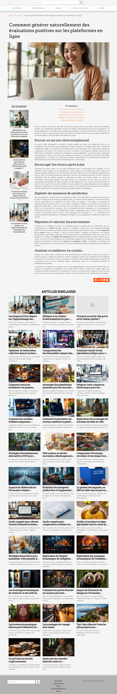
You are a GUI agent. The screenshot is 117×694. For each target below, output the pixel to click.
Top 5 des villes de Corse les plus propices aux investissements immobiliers (92, 627)
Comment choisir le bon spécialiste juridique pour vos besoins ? (92, 353)
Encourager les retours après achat (71, 112)
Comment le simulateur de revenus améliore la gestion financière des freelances (57, 422)
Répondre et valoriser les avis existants (71, 117)
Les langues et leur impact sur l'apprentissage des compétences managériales (19, 227)
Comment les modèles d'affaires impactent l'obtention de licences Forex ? (24, 423)
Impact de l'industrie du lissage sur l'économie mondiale (89, 593)
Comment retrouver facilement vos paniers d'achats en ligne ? (21, 387)
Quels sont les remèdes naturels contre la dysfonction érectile (55, 661)
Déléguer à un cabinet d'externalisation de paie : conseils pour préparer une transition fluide (57, 320)
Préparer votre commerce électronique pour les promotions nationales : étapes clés (90, 388)
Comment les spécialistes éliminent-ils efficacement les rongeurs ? (19, 164)
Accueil (9, 15)
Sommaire (73, 105)
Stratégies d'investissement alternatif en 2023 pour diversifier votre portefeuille (24, 456)
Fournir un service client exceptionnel (71, 109)
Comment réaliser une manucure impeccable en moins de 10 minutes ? (19, 196)
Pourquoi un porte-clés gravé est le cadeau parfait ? (92, 317)
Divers (101, 8)
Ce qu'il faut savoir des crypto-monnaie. (21, 660)
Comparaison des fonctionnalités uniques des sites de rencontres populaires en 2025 (57, 354)
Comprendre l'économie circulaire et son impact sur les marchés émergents (91, 456)
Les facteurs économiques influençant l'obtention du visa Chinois (23, 627)
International (38, 8)
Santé (58, 8)
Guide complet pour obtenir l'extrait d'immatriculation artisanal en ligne (23, 524)
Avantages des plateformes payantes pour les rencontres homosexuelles (58, 387)
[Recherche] (56, 2)
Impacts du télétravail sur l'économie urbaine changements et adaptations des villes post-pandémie (24, 491)
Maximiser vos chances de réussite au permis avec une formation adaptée (19, 133)
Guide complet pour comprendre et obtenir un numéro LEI (56, 524)
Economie (17, 8)
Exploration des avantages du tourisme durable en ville (92, 420)
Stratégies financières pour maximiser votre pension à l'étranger (23, 559)
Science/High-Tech (79, 8)
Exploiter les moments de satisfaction (71, 115)
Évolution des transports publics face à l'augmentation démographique (58, 490)
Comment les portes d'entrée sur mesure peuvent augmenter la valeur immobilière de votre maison (58, 594)
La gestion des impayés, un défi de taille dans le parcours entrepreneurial (92, 490)
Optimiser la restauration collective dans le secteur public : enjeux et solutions (23, 353)
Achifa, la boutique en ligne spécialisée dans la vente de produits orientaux (91, 524)
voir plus (94, 212)
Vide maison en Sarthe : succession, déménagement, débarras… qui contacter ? (58, 456)
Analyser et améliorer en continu (72, 120)
